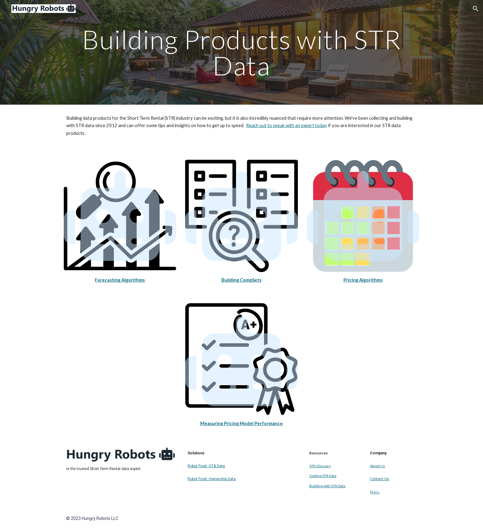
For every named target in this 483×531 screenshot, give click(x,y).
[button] (475, 8)
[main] (241, 52)
